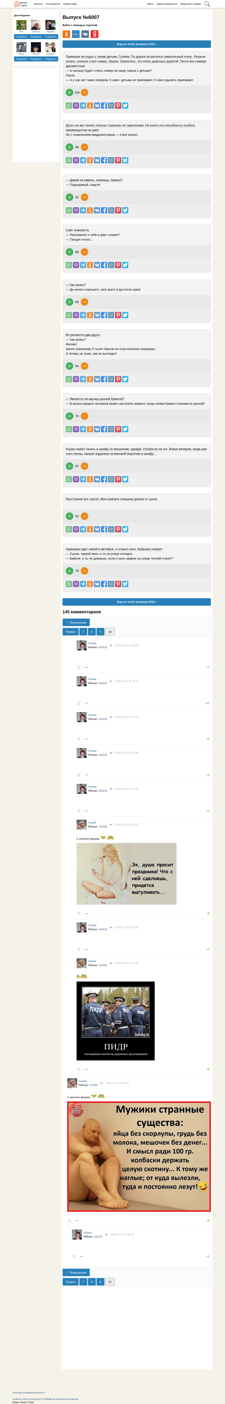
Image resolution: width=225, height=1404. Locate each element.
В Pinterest (118, 105)
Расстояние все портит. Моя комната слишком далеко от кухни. (112, 499)
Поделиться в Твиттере (125, 105)
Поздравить (22, 36)
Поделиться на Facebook (104, 105)
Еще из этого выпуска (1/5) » (137, 44)
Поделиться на (111, 105)
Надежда (50, 26)
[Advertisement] (35, 114)
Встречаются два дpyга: (83, 335)
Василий (50, 48)
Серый (92, 822)
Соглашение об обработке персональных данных (53, 1399)
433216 (103, 647)
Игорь (21, 48)
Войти (150, 4)
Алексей (36, 48)
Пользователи (53, 4)
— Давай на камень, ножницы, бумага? (94, 180)
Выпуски (38, 4)
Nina (21, 26)
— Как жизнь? (76, 285)
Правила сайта (20, 1399)
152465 (103, 826)
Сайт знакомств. (78, 230)
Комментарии (70, 4)
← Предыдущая (76, 622)
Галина (92, 643)
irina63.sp (36, 26)
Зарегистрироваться (167, 4)
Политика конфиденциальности (28, 1392)
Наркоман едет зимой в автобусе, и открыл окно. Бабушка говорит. (114, 549)
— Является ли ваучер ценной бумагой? (95, 399)
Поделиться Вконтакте (97, 105)
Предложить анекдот (191, 4)
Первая (70, 631)
